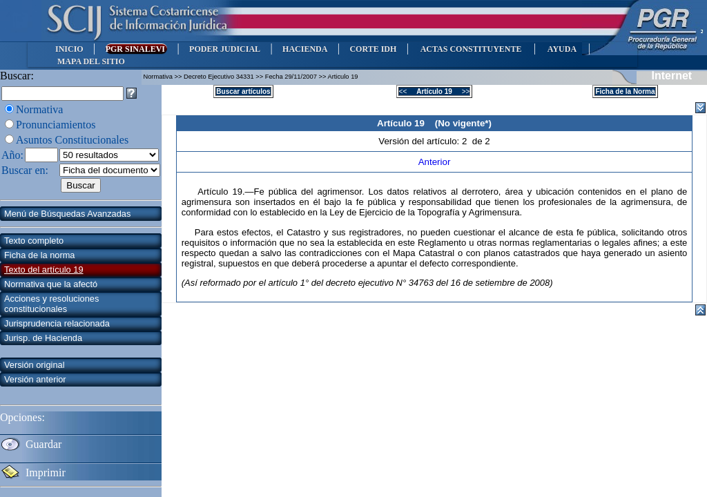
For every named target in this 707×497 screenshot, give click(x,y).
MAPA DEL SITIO (91, 61)
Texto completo (34, 240)
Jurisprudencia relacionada (57, 323)
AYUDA (561, 49)
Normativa (39, 109)
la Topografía (434, 212)
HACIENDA (304, 49)
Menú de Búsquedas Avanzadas (67, 213)
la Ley (332, 212)
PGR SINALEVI (136, 49)
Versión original (34, 365)
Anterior (434, 162)
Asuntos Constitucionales (72, 140)
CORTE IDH (372, 49)
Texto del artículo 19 (44, 269)
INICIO (69, 49)
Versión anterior (35, 379)
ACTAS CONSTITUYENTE (470, 49)
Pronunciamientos (56, 124)
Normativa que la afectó (50, 284)
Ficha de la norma (39, 255)
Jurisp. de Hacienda (43, 338)
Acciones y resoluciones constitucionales (51, 303)
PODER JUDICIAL (224, 49)
